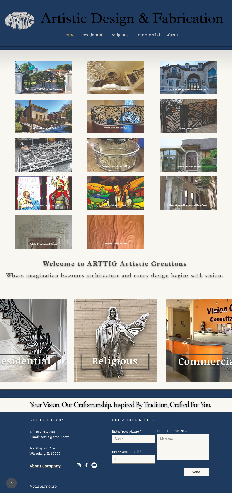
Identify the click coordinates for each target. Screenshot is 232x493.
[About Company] (47, 466)
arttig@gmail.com (55, 437)
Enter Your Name (125, 431)
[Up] (11, 483)
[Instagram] (79, 465)
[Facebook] (86, 465)
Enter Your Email (125, 451)
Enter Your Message (172, 431)
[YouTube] (94, 465)
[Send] (196, 472)
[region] (115, 338)
